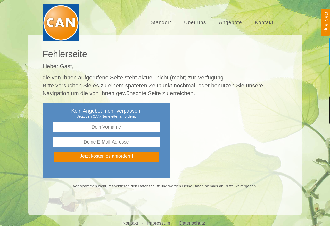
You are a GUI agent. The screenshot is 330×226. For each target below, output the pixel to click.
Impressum (158, 223)
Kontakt (264, 18)
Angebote (230, 18)
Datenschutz (192, 223)
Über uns (195, 18)
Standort (163, 18)
